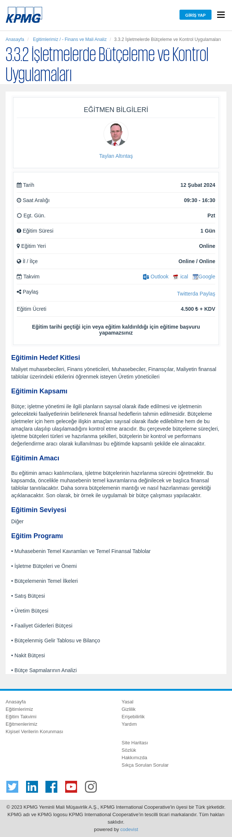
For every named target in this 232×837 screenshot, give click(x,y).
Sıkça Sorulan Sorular (145, 765)
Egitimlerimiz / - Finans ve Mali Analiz (69, 39)
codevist (129, 829)
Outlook (155, 276)
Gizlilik (129, 709)
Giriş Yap (195, 15)
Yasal (128, 702)
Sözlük (129, 750)
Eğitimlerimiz (19, 709)
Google (204, 276)
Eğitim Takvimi (21, 716)
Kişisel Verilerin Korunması (34, 731)
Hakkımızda (134, 757)
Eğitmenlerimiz (21, 724)
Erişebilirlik (133, 716)
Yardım (129, 724)
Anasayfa (15, 39)
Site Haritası (135, 742)
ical (180, 276)
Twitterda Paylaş (196, 294)
